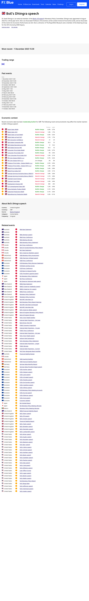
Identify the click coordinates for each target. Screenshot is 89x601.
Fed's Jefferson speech (26, 486)
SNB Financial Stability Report (28, 362)
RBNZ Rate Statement (26, 284)
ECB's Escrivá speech (26, 393)
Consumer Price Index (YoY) (16, 153)
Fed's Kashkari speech (26, 452)
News (54, 4)
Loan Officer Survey (25, 470)
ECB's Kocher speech (26, 369)
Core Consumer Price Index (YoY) (17, 155)
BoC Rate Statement (25, 250)
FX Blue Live (27, 4)
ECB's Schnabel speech (26, 377)
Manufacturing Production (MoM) (17, 194)
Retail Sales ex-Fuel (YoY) (15, 137)
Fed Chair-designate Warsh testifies (30, 351)
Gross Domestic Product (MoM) (17, 189)
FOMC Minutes (24, 346)
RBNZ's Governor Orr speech (28, 289)
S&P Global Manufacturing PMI (17, 145)
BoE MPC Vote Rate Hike (27, 307)
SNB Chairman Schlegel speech (29, 258)
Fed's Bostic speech (25, 455)
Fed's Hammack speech (26, 489)
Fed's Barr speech (25, 444)
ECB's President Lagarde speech (29, 273)
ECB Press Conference (26, 268)
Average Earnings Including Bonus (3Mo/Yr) (20, 176)
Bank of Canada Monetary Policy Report (31, 247)
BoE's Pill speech (24, 416)
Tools (42, 4)
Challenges (61, 4)
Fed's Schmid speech (26, 450)
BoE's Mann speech (25, 413)
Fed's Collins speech (25, 447)
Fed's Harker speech (25, 491)
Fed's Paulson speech (26, 460)
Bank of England (38, 19)
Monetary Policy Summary (27, 297)
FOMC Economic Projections (28, 325)
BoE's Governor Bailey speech (28, 310)
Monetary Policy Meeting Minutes (29, 408)
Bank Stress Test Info (26, 323)
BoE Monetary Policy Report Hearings (30, 302)
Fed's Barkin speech (25, 476)
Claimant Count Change (15, 179)
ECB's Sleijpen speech (26, 372)
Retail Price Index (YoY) (14, 171)
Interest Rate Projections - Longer (29, 343)
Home (20, 4)
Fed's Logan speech (25, 473)
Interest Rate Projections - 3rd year (30, 333)
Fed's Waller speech (25, 478)
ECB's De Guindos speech (27, 382)
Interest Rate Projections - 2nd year (30, 320)
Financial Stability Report (27, 421)
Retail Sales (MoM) (13, 129)
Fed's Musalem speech (26, 439)
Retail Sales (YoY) (12, 132)
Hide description (6, 27)
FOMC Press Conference (27, 330)
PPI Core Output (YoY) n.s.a (15, 160)
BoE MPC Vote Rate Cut (26, 299)
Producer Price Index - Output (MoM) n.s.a (20, 163)
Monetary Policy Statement (27, 294)
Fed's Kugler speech (25, 437)
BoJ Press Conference (26, 279)
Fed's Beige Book (24, 483)
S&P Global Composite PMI (15, 142)
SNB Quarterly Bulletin (26, 359)
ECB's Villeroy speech (26, 387)
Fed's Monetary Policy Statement (29, 341)
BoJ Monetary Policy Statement (28, 276)
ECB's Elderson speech (26, 395)
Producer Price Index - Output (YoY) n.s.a (19, 166)
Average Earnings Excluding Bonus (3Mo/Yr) (20, 173)
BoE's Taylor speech (25, 424)
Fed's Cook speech (25, 465)
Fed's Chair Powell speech (27, 336)
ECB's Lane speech (25, 374)
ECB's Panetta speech (26, 380)
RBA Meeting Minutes (26, 240)
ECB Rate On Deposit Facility (28, 271)
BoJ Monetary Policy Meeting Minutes (30, 406)
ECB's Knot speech (25, 398)
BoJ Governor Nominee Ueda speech (30, 281)
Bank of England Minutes (27, 315)
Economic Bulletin (25, 400)
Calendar (48, 4)
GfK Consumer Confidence (15, 140)
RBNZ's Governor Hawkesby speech (30, 286)
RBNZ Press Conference (26, 292)
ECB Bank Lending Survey (27, 266)
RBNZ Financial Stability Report (29, 411)
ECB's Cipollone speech (26, 385)
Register (82, 4)
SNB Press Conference (26, 260)
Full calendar (14, 27)
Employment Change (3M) (15, 184)
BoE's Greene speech (26, 419)
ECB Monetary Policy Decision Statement (31, 263)
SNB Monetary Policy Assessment (29, 255)
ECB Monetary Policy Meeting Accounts (31, 390)
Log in (71, 4)
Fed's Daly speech (25, 463)
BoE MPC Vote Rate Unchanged (29, 305)
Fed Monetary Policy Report (28, 481)
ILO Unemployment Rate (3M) (16, 186)
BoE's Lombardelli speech (27, 432)
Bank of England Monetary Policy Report (31, 312)
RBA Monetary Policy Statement (29, 242)
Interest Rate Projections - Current (30, 349)
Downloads (35, 4)
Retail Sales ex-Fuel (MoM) (15, 134)
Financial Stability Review (27, 354)
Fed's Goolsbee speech (26, 457)
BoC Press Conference (26, 245)
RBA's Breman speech (26, 235)
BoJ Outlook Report (25, 403)
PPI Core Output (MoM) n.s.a (16, 158)
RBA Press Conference (26, 237)
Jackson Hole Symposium (27, 338)
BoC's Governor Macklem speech (29, 253)
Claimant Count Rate (14, 181)
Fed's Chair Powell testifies (27, 317)
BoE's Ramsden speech (26, 429)
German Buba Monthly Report (28, 364)
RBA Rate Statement (25, 229)
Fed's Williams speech (26, 468)
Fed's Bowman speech (26, 442)
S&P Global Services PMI (15, 147)
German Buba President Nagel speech (31, 367)
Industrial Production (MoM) (16, 191)
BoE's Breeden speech (26, 426)
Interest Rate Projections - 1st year (30, 328)
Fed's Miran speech (25, 434)
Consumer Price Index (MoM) (16, 150)
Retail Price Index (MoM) (15, 168)
